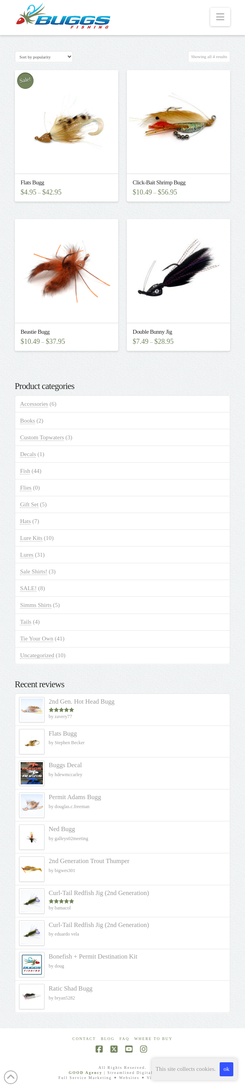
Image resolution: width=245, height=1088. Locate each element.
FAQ (124, 1039)
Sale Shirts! (33, 571)
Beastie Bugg (35, 332)
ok (226, 1069)
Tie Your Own (36, 638)
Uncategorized (37, 655)
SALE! (28, 588)
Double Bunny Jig (152, 332)
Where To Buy (153, 1039)
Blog (107, 1039)
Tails (25, 622)
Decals (28, 454)
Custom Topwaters (42, 437)
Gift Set (29, 504)
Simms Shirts (35, 605)
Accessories (34, 404)
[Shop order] (44, 56)
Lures (26, 555)
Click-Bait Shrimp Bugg (159, 182)
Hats (25, 521)
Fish (25, 471)
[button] (220, 17)
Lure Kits (31, 538)
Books (27, 421)
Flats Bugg (32, 182)
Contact (84, 1039)
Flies (25, 488)
